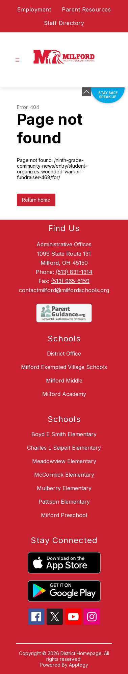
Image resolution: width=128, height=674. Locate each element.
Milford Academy (64, 394)
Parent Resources (86, 9)
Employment (34, 9)
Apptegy (78, 665)
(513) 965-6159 (70, 281)
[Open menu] (17, 60)
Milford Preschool (64, 515)
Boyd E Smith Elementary (64, 434)
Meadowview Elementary (64, 461)
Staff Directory (64, 23)
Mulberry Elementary (64, 488)
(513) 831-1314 (74, 272)
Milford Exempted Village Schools (64, 367)
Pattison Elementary (64, 501)
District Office (64, 353)
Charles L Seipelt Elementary (64, 447)
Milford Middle (64, 380)
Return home (36, 200)
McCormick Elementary (64, 474)
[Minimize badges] (86, 91)
